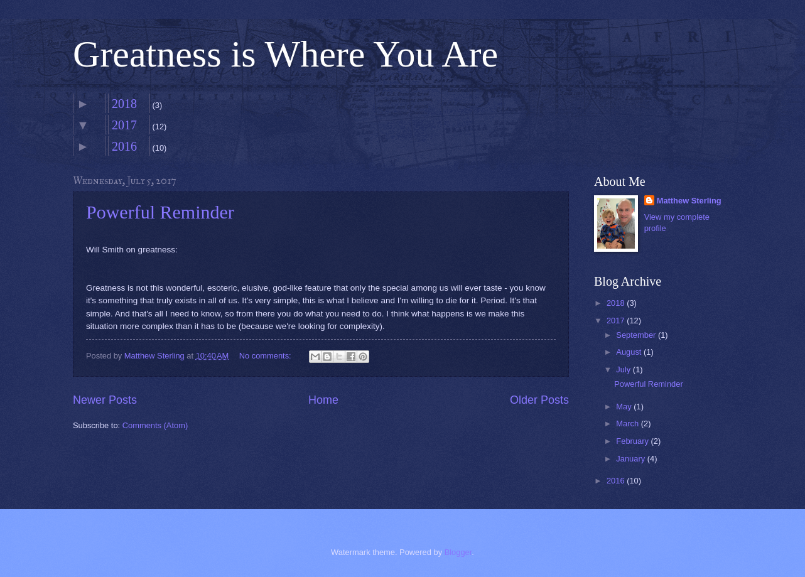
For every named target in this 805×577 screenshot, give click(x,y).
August (630, 352)
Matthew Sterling (689, 200)
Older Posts (539, 400)
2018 (124, 104)
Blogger (458, 552)
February (633, 441)
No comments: (266, 355)
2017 (124, 125)
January (631, 458)
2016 (124, 146)
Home (323, 400)
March (628, 423)
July (624, 369)
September (637, 335)
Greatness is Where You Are (285, 54)
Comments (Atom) (155, 425)
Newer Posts (105, 400)
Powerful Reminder (160, 212)
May (625, 406)
